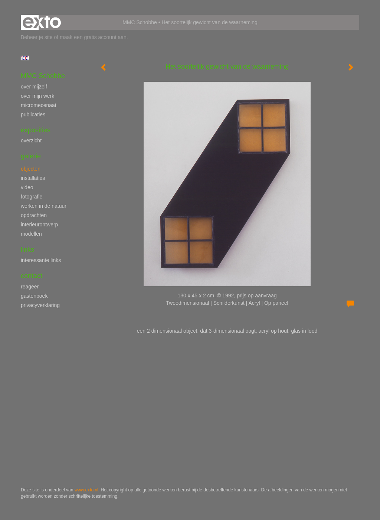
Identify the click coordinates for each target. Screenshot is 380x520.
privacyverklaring (40, 305)
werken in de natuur (43, 206)
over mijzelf (34, 87)
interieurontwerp (39, 224)
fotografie (31, 197)
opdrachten (34, 215)
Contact (31, 276)
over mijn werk (37, 96)
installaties (33, 178)
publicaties (33, 114)
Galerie (31, 156)
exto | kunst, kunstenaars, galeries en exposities (42, 22)
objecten (30, 169)
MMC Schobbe (139, 22)
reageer (30, 287)
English (25, 58)
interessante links (41, 260)
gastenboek (34, 296)
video (27, 187)
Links (27, 249)
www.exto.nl (86, 489)
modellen (31, 234)
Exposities (35, 130)
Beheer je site (37, 37)
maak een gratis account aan (93, 37)
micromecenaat (38, 105)
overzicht (31, 140)
